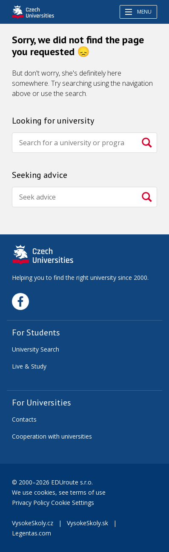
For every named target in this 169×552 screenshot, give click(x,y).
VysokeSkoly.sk (87, 523)
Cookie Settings (72, 502)
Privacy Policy (30, 502)
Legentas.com (31, 533)
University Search (35, 349)
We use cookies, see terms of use (59, 492)
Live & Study (29, 366)
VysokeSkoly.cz (32, 523)
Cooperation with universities (52, 436)
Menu (138, 11)
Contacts (24, 419)
